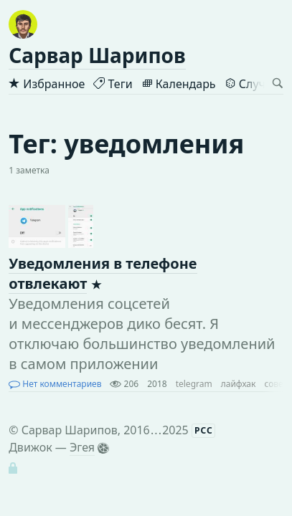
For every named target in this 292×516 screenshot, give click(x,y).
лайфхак (238, 384)
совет (275, 384)
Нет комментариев (55, 384)
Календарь (178, 84)
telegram (194, 384)
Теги (112, 84)
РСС (203, 430)
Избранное (47, 84)
